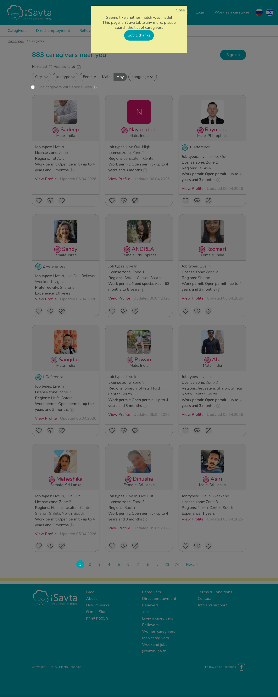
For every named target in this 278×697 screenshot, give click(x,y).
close (180, 10)
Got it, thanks (139, 35)
